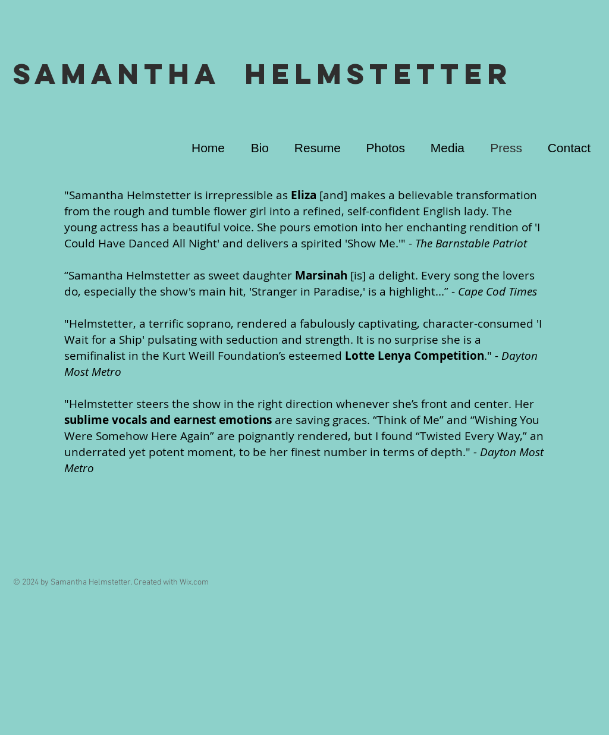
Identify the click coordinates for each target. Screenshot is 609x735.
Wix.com (194, 582)
